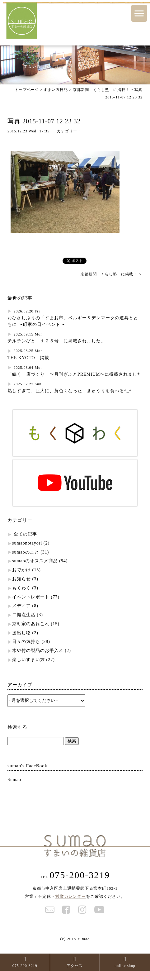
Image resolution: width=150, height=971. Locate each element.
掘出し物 (21, 633)
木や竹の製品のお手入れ (37, 650)
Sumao (14, 779)
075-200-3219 (24, 962)
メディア (21, 605)
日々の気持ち (26, 641)
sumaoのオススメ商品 (35, 561)
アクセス (75, 962)
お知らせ (21, 579)
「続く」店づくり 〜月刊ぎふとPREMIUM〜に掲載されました (74, 374)
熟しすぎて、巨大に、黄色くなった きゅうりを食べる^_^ (69, 390)
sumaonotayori (27, 543)
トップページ (27, 90)
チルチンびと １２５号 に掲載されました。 (56, 341)
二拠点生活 (23, 614)
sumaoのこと (25, 552)
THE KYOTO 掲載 (28, 357)
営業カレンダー (70, 896)
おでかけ (21, 570)
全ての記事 (25, 534)
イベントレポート (30, 597)
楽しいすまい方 (28, 659)
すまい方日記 (56, 90)
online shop (125, 962)
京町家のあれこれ (30, 623)
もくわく (21, 588)
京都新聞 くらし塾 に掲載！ (101, 90)
